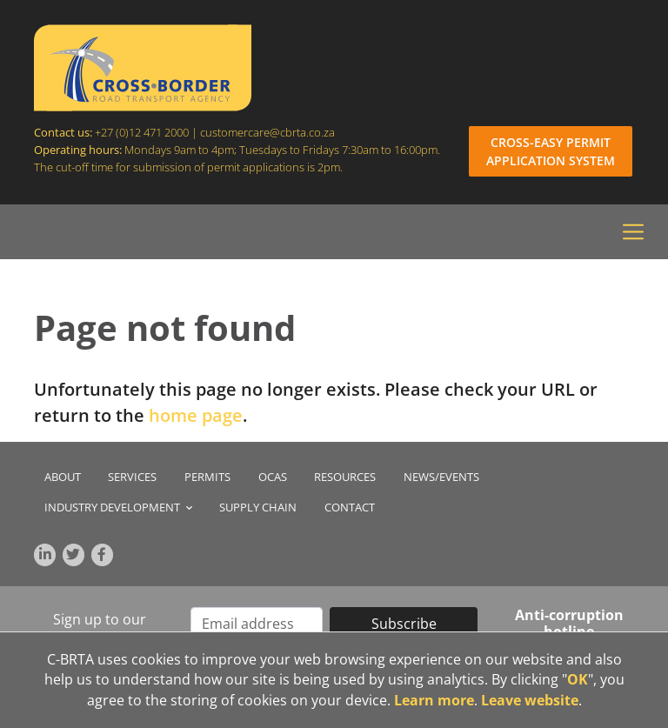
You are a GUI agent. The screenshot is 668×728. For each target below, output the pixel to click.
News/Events (441, 477)
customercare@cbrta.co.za (268, 132)
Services (132, 477)
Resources (345, 477)
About (62, 477)
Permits (207, 477)
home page (196, 415)
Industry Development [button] (118, 507)
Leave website (529, 700)
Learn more (434, 700)
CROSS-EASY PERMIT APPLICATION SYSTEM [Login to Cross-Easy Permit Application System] (550, 151)
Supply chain (258, 507)
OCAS (272, 477)
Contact (349, 507)
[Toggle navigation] (633, 232)
